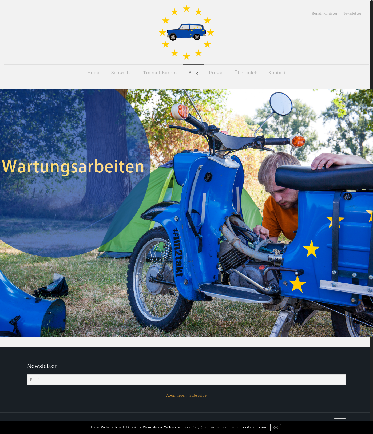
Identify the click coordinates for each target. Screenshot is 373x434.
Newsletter (352, 13)
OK (275, 427)
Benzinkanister (325, 13)
